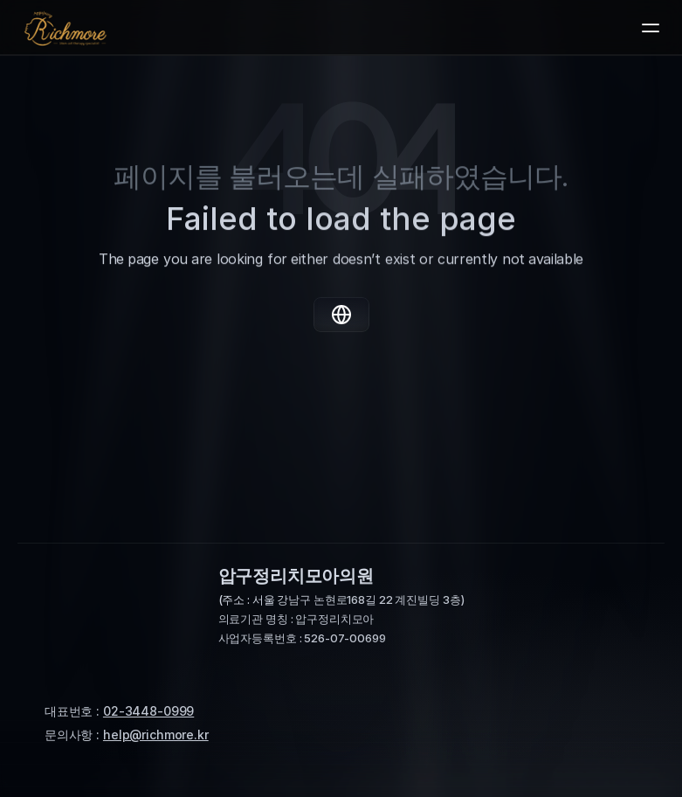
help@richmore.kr (156, 734)
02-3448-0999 (148, 710)
